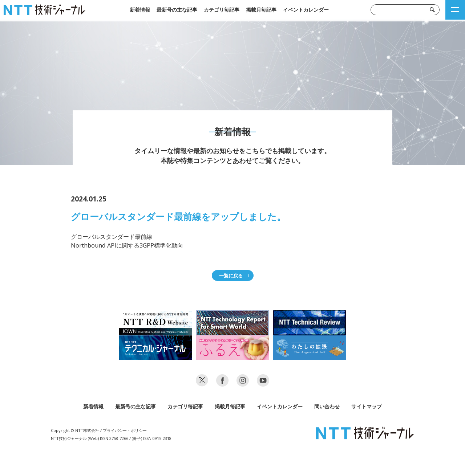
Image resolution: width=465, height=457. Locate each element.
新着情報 (140, 9)
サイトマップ (366, 406)
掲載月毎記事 (261, 9)
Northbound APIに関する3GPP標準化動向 (127, 245)
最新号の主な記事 (177, 9)
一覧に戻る (231, 275)
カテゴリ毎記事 (221, 9)
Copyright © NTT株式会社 (75, 430)
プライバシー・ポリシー (125, 430)
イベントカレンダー (306, 9)
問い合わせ (327, 406)
